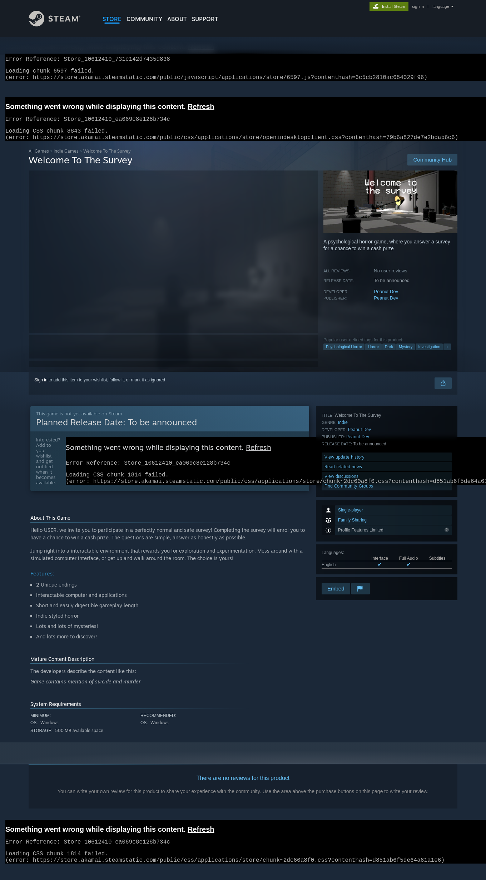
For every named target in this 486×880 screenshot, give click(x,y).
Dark (389, 355)
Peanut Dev (386, 300)
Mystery (406, 355)
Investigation (429, 355)
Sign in (41, 388)
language (440, 6)
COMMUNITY (144, 19)
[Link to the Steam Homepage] (60, 24)
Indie (343, 508)
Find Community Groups (348, 572)
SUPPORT (205, 19)
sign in (418, 6)
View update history (344, 543)
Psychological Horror (344, 355)
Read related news (343, 552)
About (177, 19)
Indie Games (66, 159)
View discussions (341, 562)
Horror (373, 355)
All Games (39, 159)
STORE (112, 19)
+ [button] (447, 355)
